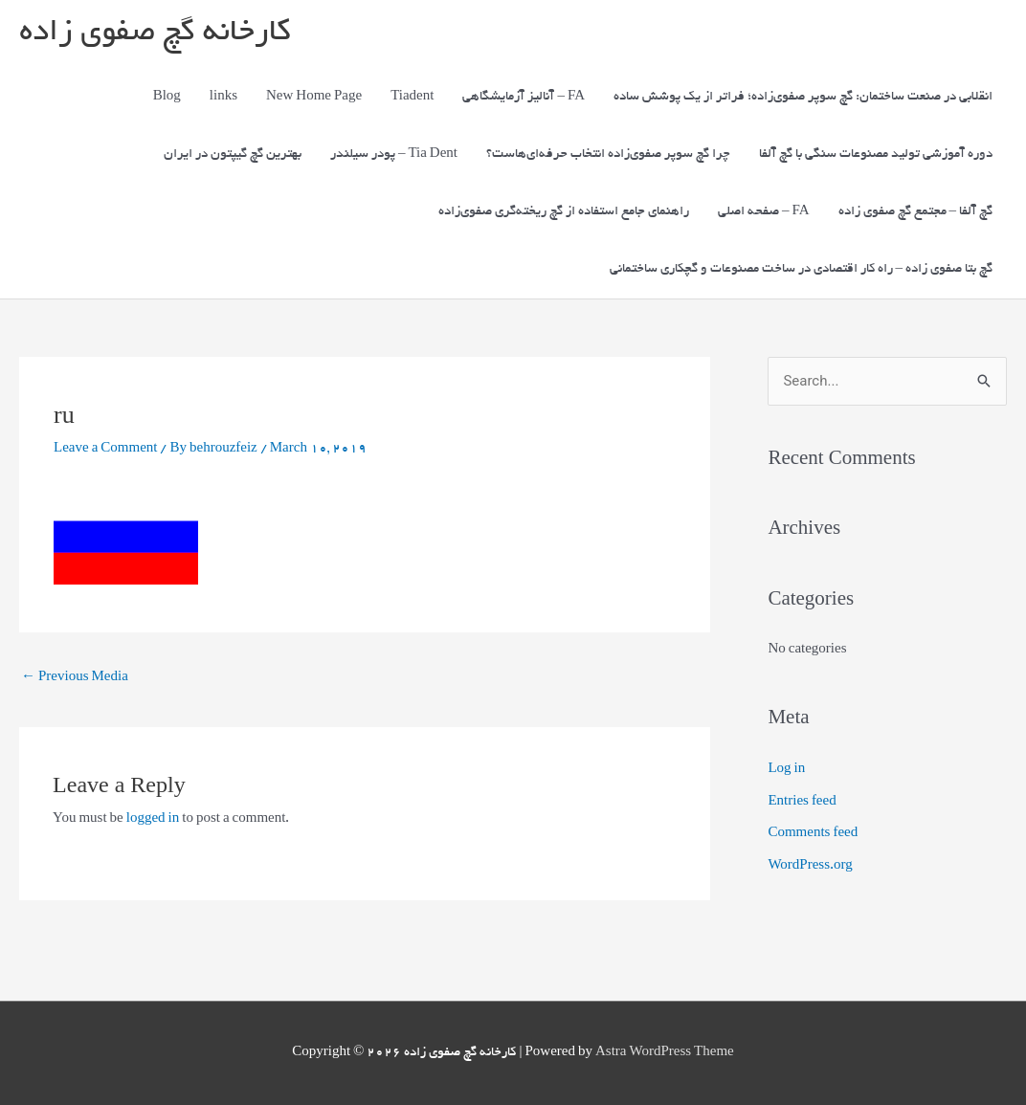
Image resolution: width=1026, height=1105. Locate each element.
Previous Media (74, 678)
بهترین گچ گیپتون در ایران (232, 154)
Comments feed (813, 834)
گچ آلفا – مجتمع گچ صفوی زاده (915, 212)
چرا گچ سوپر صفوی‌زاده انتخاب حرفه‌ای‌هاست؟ (608, 154)
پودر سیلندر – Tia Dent (393, 154)
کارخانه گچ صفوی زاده (154, 34)
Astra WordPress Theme (664, 1053)
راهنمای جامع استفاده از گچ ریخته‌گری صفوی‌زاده (563, 212)
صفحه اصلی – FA (764, 212)
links (223, 97)
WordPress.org (810, 866)
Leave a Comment (105, 449)
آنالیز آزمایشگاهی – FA (523, 97)
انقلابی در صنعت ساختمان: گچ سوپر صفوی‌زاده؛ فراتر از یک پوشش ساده (803, 97)
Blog (167, 97)
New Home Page (314, 97)
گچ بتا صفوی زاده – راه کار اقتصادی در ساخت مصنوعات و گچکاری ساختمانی (801, 269)
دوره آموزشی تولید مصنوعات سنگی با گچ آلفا (876, 154)
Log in (786, 769)
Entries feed (802, 802)
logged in (153, 819)
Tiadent (412, 97)
